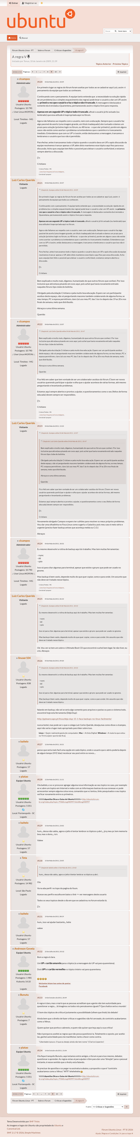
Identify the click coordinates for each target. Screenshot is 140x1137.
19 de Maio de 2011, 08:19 (54, 916)
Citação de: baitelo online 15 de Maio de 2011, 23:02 (58, 868)
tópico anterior (103, 64)
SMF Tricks (34, 1121)
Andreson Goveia (24, 948)
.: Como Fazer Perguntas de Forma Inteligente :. (52, 171)
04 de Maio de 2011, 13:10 (54, 426)
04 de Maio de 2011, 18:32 (54, 543)
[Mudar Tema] (42, 3)
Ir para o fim (17, 72)
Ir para (88, 1107)
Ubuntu (58, 1125)
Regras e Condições (110, 1133)
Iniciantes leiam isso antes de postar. (55, 983)
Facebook (43, 986)
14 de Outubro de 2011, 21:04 (56, 1050)
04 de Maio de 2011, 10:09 (54, 82)
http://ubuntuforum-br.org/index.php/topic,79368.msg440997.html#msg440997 (69, 1077)
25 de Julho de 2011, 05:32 (54, 951)
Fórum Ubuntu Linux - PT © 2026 (117, 1129)
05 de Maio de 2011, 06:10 (54, 599)
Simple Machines (32, 1132)
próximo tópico (120, 64)
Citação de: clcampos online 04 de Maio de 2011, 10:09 (59, 190)
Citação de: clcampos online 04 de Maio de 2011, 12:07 (59, 433)
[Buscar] (115, 31)
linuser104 (24, 657)
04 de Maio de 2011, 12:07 (54, 324)
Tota (24, 857)
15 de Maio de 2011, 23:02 (54, 826)
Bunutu (24, 994)
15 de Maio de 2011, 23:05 (54, 860)
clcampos (24, 78)
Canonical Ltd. (13, 1128)
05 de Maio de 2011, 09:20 (54, 661)
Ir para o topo (18, 1094)
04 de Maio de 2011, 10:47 (54, 183)
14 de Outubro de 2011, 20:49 (56, 998)
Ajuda (98, 1133)
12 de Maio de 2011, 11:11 (54, 779)
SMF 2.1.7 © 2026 (15, 1132)
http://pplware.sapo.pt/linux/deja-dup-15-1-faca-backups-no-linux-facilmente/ (74, 718)
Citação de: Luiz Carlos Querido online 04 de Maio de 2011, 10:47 (63, 331)
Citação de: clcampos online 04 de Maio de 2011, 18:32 (59, 606)
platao (24, 776)
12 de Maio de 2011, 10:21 (54, 744)
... (40, 72)
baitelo (24, 741)
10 (56, 72)
